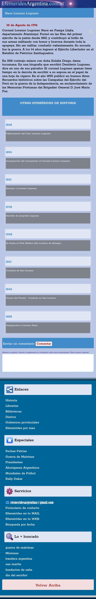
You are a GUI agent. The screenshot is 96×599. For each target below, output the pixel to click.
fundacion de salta (18, 570)
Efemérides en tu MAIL (22, 513)
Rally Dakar (14, 479)
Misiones (12, 553)
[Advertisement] (48, 110)
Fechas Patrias (16, 451)
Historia (11, 400)
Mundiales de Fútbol (20, 473)
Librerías (11, 406)
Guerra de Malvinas (19, 457)
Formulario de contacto (22, 508)
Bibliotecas (13, 412)
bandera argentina (18, 559)
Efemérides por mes (20, 428)
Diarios (10, 417)
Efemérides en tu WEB (22, 519)
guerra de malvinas (19, 548)
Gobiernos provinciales (22, 422)
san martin (13, 564)
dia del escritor (16, 575)
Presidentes (14, 462)
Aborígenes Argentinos (22, 468)
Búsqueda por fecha (20, 525)
